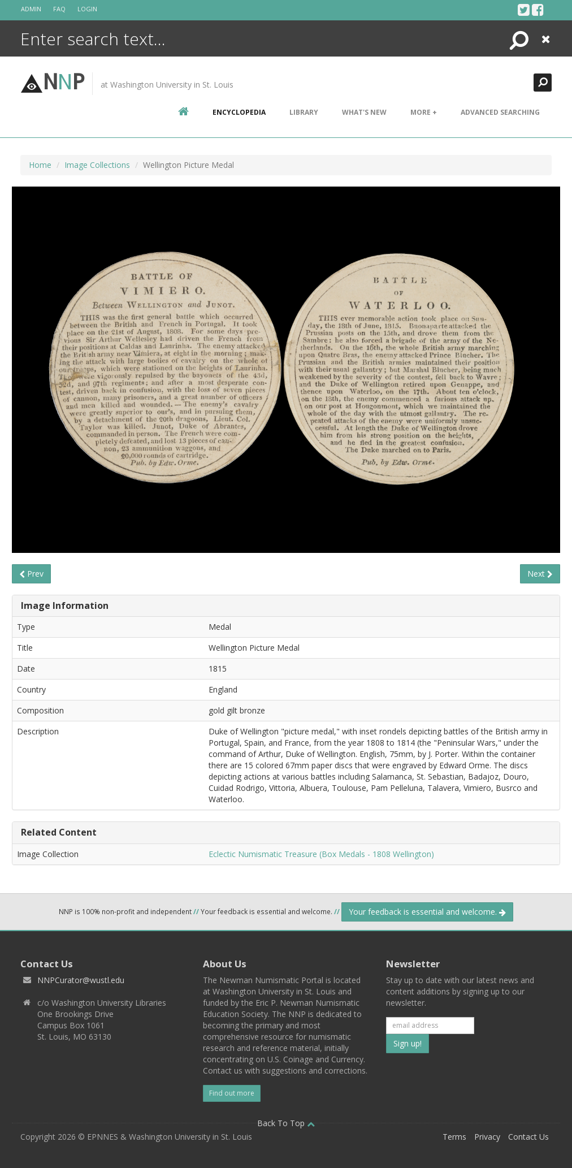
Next (540, 573)
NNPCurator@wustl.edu (80, 980)
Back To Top (286, 1123)
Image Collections (97, 164)
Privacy (487, 1136)
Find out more (231, 1093)
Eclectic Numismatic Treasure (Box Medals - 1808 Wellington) (321, 854)
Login (87, 9)
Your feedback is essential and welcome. (427, 911)
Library (303, 112)
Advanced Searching (500, 112)
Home (40, 164)
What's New (364, 112)
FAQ (59, 9)
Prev (31, 573)
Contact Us (528, 1136)
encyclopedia (239, 112)
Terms (454, 1136)
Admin (31, 9)
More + (423, 112)
